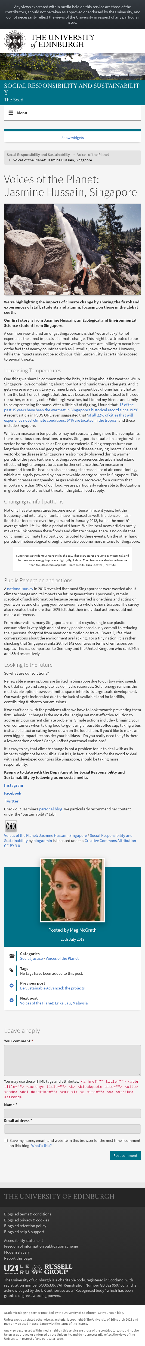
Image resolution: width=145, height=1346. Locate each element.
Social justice (31, 958)
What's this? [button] (41, 1145)
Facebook (13, 793)
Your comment (18, 1040)
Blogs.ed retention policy (25, 1225)
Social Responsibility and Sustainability (72, 89)
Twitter (11, 801)
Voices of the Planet (93, 154)
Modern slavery (17, 1252)
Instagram (13, 785)
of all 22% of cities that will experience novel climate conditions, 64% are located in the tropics (68, 417)
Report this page (18, 1258)
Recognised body (89, 1290)
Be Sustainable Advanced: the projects (52, 988)
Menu (22, 115)
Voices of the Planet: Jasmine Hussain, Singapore (45, 835)
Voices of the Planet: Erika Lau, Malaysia (54, 1003)
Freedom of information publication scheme (41, 1246)
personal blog (50, 808)
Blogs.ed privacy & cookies (26, 1220)
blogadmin (42, 840)
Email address (18, 1120)
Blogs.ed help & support (24, 1231)
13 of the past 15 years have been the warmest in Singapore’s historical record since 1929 (70, 407)
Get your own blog (110, 1313)
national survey (20, 588)
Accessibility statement (23, 1240)
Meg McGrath (83, 930)
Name (10, 1104)
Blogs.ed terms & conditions (27, 1214)
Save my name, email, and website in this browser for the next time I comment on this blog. (72, 1143)
